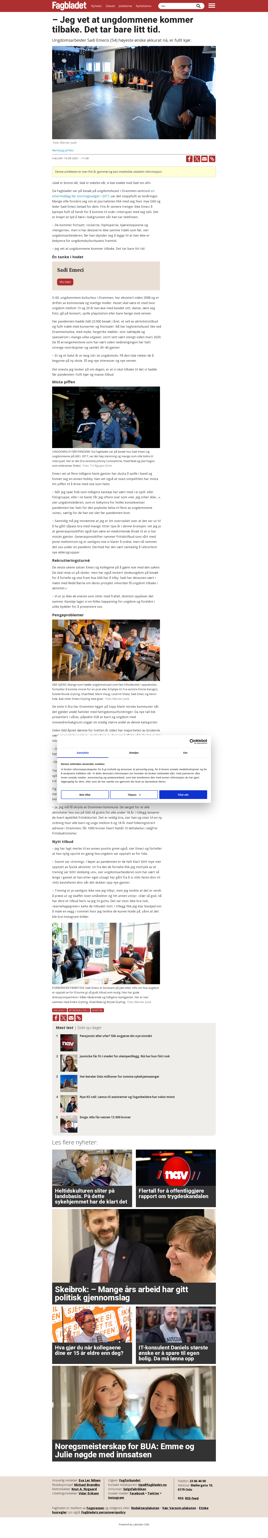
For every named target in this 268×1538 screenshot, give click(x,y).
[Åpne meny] (211, 6)
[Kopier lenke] (212, 159)
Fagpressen (95, 1516)
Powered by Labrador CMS (134, 1532)
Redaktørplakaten (145, 1516)
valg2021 (59, 1018)
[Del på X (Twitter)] (197, 159)
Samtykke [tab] (83, 752)
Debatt (110, 6)
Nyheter (96, 6)
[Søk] (198, 6)
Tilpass (134, 794)
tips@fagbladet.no (152, 1493)
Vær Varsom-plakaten (179, 1516)
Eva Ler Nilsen (89, 1489)
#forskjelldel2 (79, 1018)
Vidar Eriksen (89, 1502)
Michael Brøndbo (87, 1493)
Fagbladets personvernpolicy (103, 1521)
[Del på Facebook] (189, 159)
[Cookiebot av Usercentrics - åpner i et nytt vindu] (192, 741)
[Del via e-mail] (204, 159)
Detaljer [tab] (134, 752)
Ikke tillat (84, 794)
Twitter (153, 1502)
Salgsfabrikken (134, 1497)
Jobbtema (125, 6)
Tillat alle (183, 794)
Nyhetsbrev (143, 6)
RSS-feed (192, 1507)
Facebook (137, 1502)
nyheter (97, 1018)
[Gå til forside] (69, 6)
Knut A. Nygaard (84, 1497)
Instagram (116, 1506)
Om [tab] (185, 752)
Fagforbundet (129, 1489)
